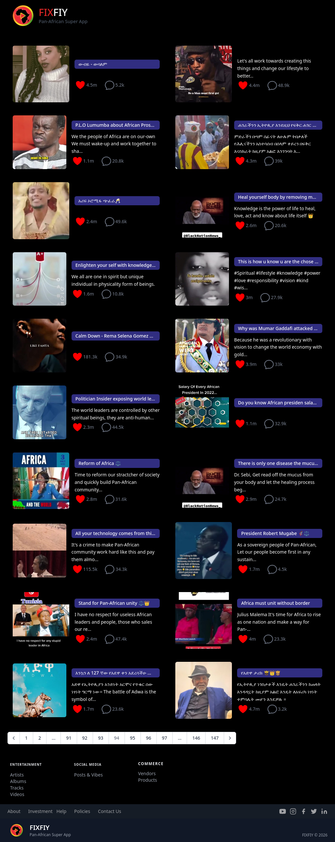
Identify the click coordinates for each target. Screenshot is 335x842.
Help (62, 811)
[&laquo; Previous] (13, 738)
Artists (17, 775)
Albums (18, 781)
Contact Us (109, 811)
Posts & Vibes (88, 775)
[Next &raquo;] (230, 738)
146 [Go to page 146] (196, 738)
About (13, 811)
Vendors (147, 773)
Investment (40, 811)
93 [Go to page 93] (100, 738)
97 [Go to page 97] (164, 738)
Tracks (16, 788)
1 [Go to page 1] (26, 738)
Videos (17, 794)
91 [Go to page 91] (68, 738)
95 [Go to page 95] (132, 738)
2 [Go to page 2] (39, 738)
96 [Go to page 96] (148, 738)
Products (147, 780)
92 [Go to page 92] (84, 738)
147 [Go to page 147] (215, 738)
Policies (82, 811)
